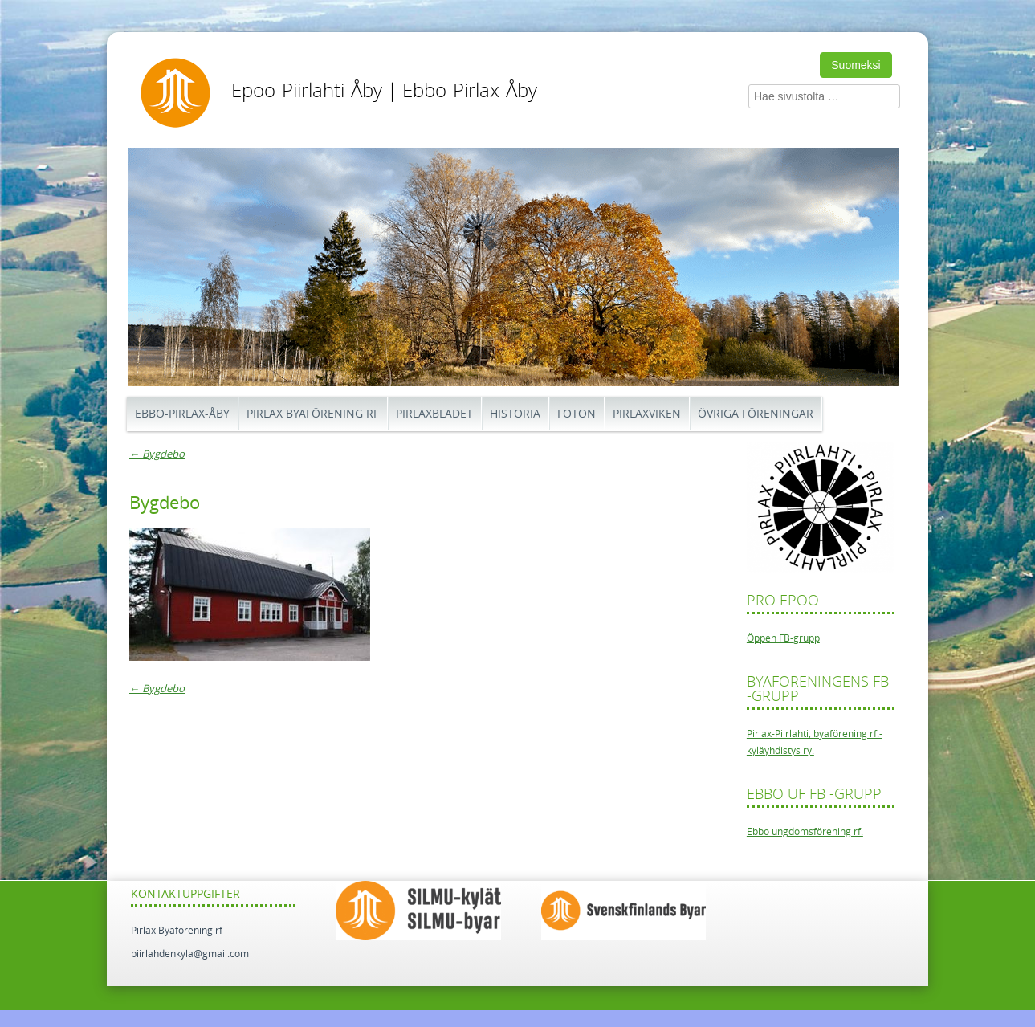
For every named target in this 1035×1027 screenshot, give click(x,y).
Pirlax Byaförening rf (313, 414)
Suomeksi (855, 65)
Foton (576, 414)
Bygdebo (157, 454)
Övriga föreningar (755, 414)
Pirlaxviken (647, 414)
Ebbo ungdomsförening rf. (805, 831)
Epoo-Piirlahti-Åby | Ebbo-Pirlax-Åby (384, 90)
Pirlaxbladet (434, 414)
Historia (515, 414)
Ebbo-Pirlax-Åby (182, 414)
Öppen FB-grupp (783, 638)
